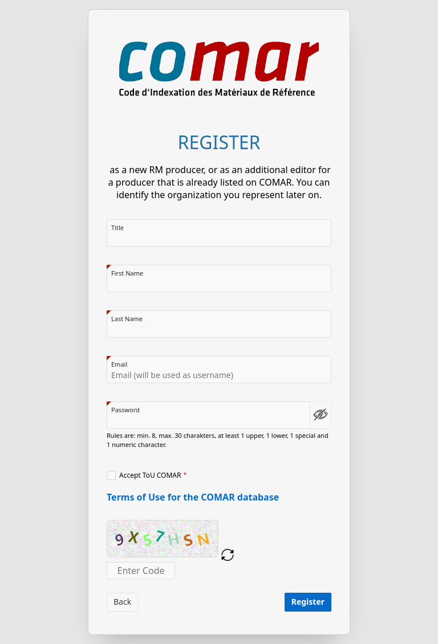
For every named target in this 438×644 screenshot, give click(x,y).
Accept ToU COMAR (150, 475)
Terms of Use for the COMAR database (193, 497)
